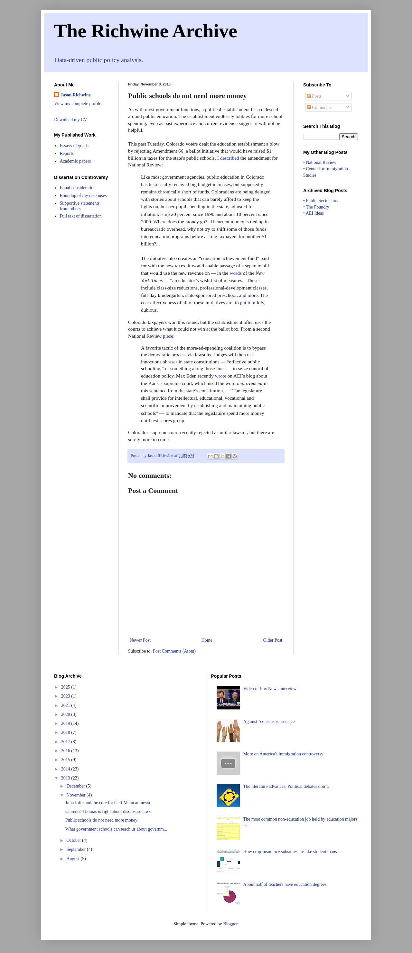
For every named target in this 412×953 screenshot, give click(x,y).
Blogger (230, 924)
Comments (319, 107)
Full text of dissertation (81, 216)
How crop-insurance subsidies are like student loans (290, 851)
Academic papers (75, 161)
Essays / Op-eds (74, 145)
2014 (66, 769)
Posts (314, 96)
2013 (66, 778)
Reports (67, 153)
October (74, 840)
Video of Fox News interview (270, 688)
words (235, 273)
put (243, 302)
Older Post (273, 640)
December (76, 786)
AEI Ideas (315, 213)
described (229, 158)
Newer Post (140, 640)
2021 (66, 705)
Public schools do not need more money (101, 820)
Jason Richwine (76, 95)
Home (206, 640)
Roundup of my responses (83, 195)
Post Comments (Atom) (174, 651)
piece (168, 336)
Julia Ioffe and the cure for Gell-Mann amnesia (107, 802)
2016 (66, 750)
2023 (66, 696)
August (73, 858)
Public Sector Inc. (322, 200)
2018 (66, 732)
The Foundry (317, 207)
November (76, 795)
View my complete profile (77, 103)
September (76, 849)
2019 (66, 723)
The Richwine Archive (145, 30)
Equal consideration (78, 187)
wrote (220, 376)
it (249, 302)
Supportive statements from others (80, 206)
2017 (66, 741)
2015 (66, 759)
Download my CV (70, 119)
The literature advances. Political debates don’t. (286, 786)
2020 (66, 714)
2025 (66, 687)
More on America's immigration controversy (283, 754)
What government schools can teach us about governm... (116, 829)
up (167, 214)
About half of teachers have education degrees (285, 884)
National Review (321, 162)
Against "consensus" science (269, 721)
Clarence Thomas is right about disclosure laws (108, 811)
